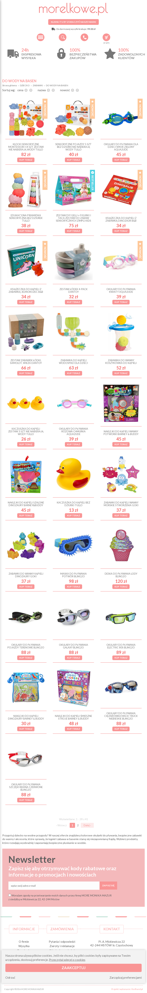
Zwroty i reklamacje (62, 946)
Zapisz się (108, 885)
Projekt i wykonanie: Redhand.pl (127, 989)
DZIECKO (25, 85)
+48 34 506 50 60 (84, 37)
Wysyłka (23, 946)
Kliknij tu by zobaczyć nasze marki (73, 21)
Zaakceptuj (74, 967)
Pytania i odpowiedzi (62, 941)
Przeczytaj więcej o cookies (67, 959)
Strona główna (9, 85)
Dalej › (87, 825)
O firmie (24, 941)
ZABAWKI (38, 85)
